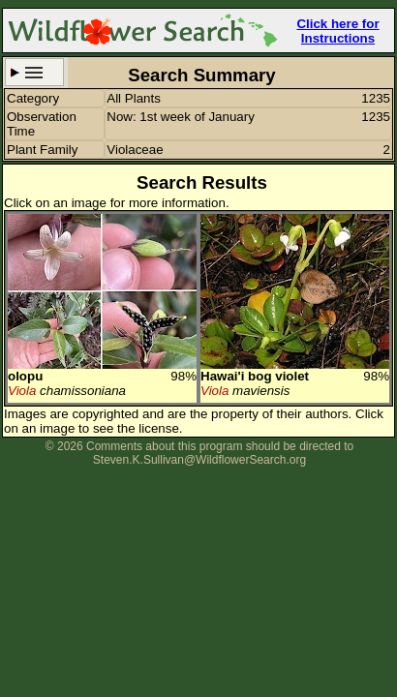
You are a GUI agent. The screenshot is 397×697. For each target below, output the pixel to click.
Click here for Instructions (337, 30)
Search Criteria (34, 72)
